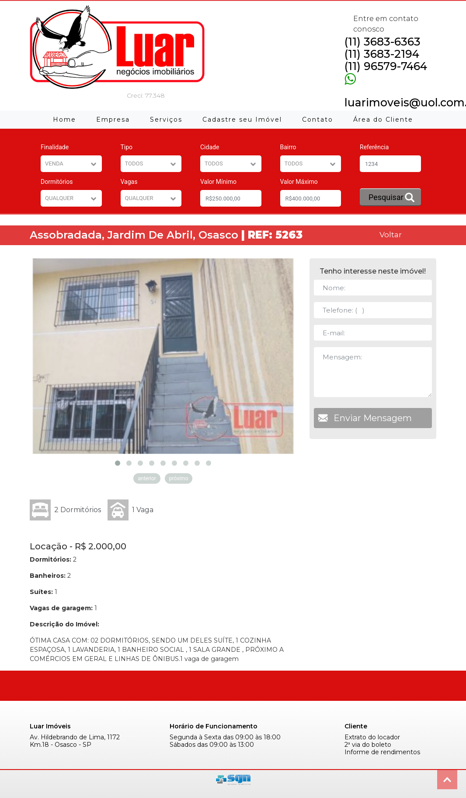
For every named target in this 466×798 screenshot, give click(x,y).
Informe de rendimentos (382, 752)
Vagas (129, 181)
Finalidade (55, 147)
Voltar (390, 234)
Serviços (166, 119)
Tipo (127, 147)
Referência (374, 147)
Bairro (288, 147)
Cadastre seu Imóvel (242, 119)
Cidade (209, 147)
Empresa (113, 119)
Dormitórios (57, 181)
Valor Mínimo (218, 181)
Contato (317, 119)
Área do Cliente (383, 119)
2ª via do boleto (367, 745)
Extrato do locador (372, 737)
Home (64, 119)
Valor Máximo (299, 181)
